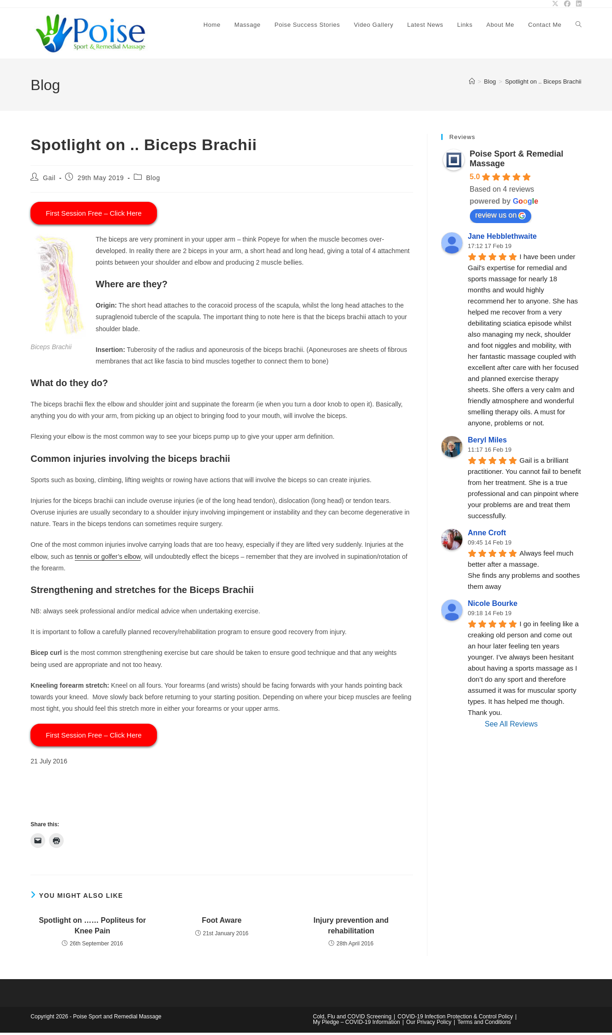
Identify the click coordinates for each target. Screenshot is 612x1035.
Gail (49, 179)
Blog (153, 179)
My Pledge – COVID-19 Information (356, 1024)
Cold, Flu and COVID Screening (352, 1019)
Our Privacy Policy (428, 1024)
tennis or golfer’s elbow (108, 558)
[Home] (472, 83)
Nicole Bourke (493, 606)
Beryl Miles (487, 442)
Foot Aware (221, 922)
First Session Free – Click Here (94, 215)
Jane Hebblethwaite (502, 238)
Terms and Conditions (484, 1024)
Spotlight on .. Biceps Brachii (543, 83)
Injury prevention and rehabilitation (351, 928)
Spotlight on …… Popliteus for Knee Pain (92, 928)
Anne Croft (487, 535)
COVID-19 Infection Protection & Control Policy (455, 1019)
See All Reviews (511, 726)
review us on (500, 217)
